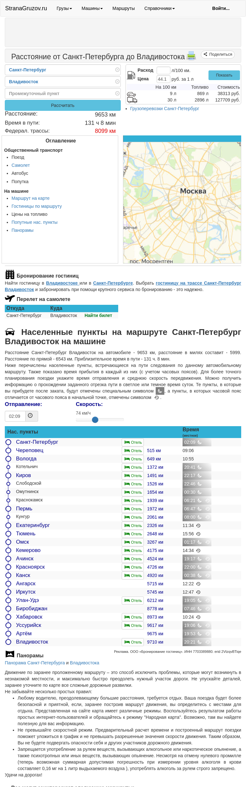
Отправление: (23, 404)
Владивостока (84, 662)
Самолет (21, 165)
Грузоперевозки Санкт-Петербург (164, 108)
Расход (145, 70)
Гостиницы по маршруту (37, 206)
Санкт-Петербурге (113, 283)
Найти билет (98, 315)
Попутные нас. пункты (35, 222)
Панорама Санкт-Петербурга (35, 662)
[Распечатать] (191, 57)
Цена (143, 78)
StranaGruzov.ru (26, 8)
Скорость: (89, 404)
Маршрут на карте (31, 198)
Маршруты (123, 8)
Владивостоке (63, 283)
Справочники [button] (159, 8)
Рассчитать (62, 105)
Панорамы (23, 230)
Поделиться (220, 54)
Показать (224, 75)
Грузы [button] (64, 8)
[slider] (95, 420)
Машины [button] (92, 8)
